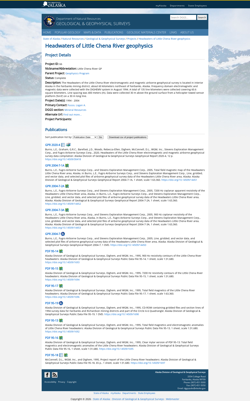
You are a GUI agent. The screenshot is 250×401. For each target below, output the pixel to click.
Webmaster (172, 399)
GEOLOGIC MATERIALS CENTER (146, 32)
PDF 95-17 (51, 286)
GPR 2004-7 (52, 234)
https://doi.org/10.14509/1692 (62, 331)
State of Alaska (101, 393)
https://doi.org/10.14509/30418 (63, 159)
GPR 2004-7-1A (54, 165)
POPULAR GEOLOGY (67, 32)
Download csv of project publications (128, 137)
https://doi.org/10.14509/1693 (62, 262)
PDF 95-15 (51, 268)
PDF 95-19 (51, 303)
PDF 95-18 (51, 355)
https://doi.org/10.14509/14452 (63, 203)
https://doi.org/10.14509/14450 (128, 245)
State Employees (197, 5)
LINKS (173, 32)
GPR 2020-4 (52, 145)
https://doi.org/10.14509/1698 (121, 314)
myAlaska (161, 5)
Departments (177, 5)
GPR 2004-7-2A (54, 186)
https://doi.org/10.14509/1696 (62, 296)
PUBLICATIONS (114, 32)
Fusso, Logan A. (77, 105)
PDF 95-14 (51, 251)
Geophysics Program (77, 73)
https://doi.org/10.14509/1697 (148, 362)
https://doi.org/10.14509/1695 (116, 348)
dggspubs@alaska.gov (195, 388)
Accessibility (50, 381)
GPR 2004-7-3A (54, 210)
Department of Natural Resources (78, 19)
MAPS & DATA (92, 32)
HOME (47, 32)
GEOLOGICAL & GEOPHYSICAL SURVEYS (93, 23)
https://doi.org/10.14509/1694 (62, 279)
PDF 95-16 (51, 338)
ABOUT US (187, 32)
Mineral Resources (75, 110)
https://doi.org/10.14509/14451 (179, 179)
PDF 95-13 (51, 320)
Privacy (61, 381)
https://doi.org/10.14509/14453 (63, 227)
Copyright (71, 381)
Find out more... (72, 114)
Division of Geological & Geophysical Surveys (138, 399)
